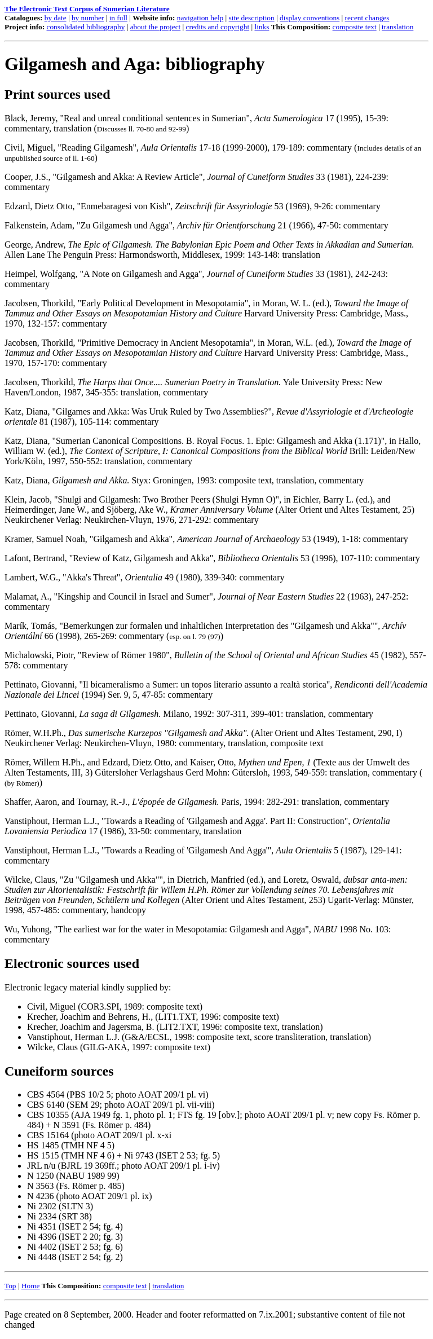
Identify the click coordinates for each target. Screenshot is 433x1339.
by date (56, 18)
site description (252, 18)
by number (88, 18)
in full (118, 18)
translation (397, 27)
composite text (355, 27)
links (261, 27)
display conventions (309, 18)
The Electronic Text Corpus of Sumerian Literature (87, 9)
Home (30, 1285)
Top (10, 1285)
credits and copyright (218, 27)
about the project (155, 27)
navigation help (200, 18)
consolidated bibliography (86, 27)
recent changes (367, 18)
